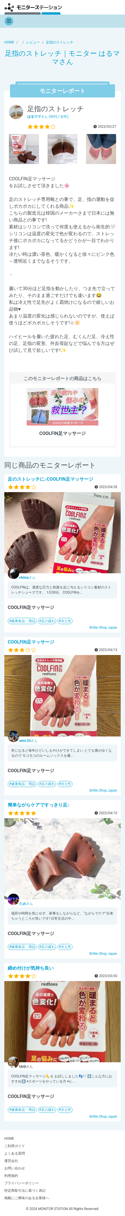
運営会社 (11, 1161)
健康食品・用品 (23, 621)
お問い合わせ (14, 1168)
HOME (9, 1139)
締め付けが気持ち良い (31, 968)
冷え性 (66, 621)
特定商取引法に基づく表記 (25, 1191)
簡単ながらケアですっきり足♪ (39, 805)
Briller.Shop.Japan (103, 628)
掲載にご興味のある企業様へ (26, 1198)
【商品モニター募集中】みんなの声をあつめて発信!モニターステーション (33, 7)
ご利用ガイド (14, 1146)
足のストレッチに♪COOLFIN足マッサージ (50, 479)
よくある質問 (14, 1153)
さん (27, 578)
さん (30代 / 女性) (48, 117)
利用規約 (11, 1176)
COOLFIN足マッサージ (31, 642)
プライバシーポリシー (21, 1183)
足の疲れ (48, 621)
